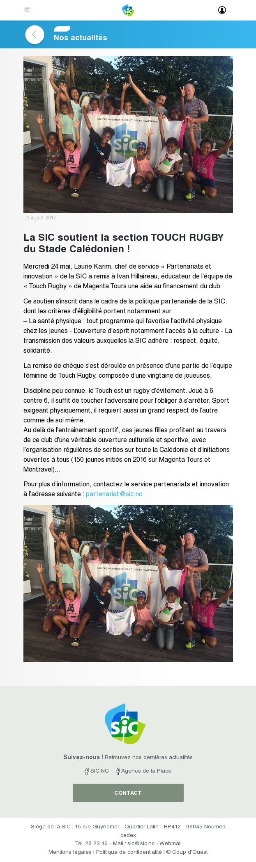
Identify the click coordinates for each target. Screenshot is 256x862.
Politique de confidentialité (129, 852)
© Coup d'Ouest (187, 852)
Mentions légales (70, 852)
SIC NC (97, 771)
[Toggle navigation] (28, 11)
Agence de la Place (143, 771)
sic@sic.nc (141, 844)
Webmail (170, 844)
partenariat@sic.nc (114, 495)
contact (128, 793)
